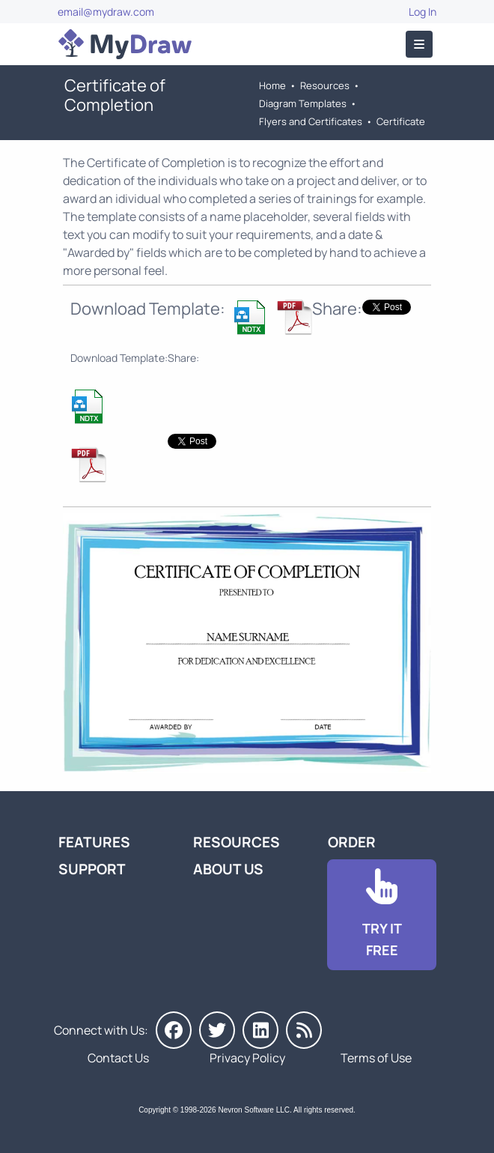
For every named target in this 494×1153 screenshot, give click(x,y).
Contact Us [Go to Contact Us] (118, 1058)
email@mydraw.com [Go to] (106, 11)
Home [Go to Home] (272, 85)
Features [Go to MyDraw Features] (94, 842)
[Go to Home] (125, 44)
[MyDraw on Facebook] (174, 1030)
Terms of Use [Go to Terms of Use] (376, 1058)
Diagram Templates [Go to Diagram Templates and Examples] (303, 103)
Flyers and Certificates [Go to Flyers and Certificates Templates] (310, 121)
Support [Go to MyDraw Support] (92, 869)
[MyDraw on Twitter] (217, 1030)
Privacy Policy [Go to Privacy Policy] (247, 1058)
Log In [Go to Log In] (422, 11)
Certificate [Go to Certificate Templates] (400, 121)
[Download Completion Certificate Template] (251, 317)
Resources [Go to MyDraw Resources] (325, 85)
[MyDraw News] (304, 1030)
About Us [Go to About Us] (228, 869)
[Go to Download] (381, 914)
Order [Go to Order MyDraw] (352, 842)
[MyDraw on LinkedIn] (260, 1030)
